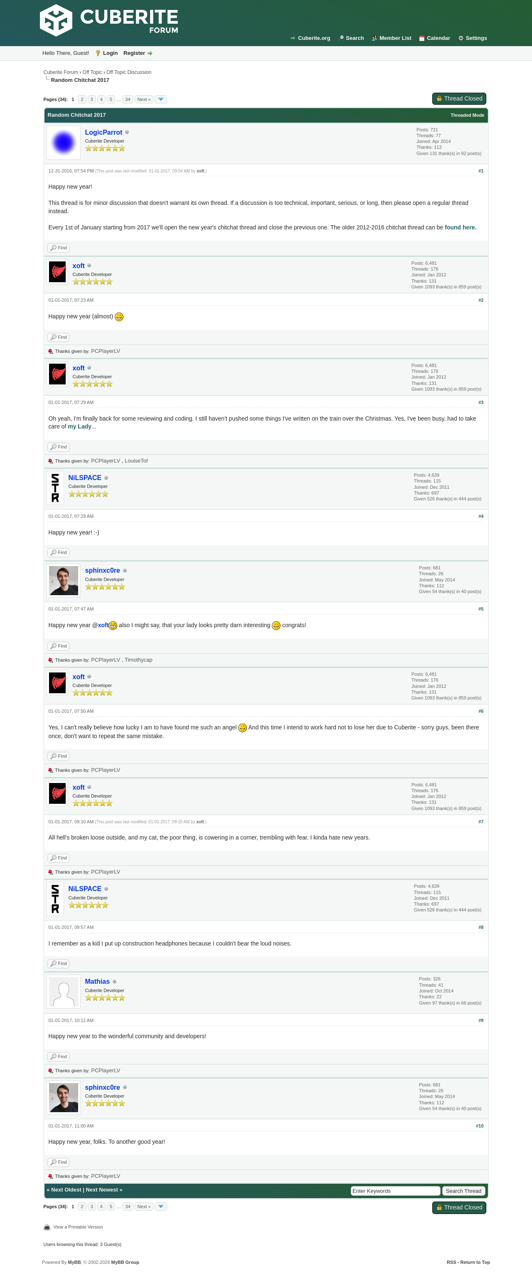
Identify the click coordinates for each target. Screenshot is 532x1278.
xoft (200, 171)
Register (134, 53)
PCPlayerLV (105, 351)
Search (355, 38)
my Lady (79, 426)
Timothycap (139, 660)
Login (110, 53)
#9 (480, 1020)
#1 (480, 170)
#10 (479, 1125)
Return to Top (475, 1262)
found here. (460, 227)
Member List (395, 38)
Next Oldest (66, 1190)
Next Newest (102, 1190)
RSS (451, 1262)
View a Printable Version (78, 1226)
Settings (476, 38)
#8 (480, 927)
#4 (480, 516)
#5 (480, 608)
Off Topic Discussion (128, 72)
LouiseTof (136, 461)
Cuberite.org (314, 38)
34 (127, 99)
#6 (480, 711)
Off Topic (92, 72)
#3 (480, 402)
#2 (480, 300)
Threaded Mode (467, 115)
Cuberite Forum (61, 72)
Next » (144, 99)
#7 (480, 821)
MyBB (74, 1262)
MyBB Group (125, 1262)
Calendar (438, 38)
